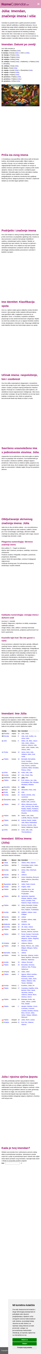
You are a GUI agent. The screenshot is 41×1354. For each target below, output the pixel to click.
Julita (31, 815)
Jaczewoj (24, 992)
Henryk (27, 1013)
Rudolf (23, 811)
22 (18, 775)
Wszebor (24, 813)
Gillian (23, 741)
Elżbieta (23, 976)
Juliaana (24, 754)
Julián (23, 884)
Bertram (23, 990)
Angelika (24, 889)
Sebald (27, 1003)
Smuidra (24, 922)
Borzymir (36, 877)
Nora (22, 909)
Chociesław (25, 865)
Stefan (23, 827)
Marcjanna (24, 881)
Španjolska (7, 799)
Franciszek (34, 934)
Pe (33, 985)
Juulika (31, 736)
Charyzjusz (24, 763)
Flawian (23, 898)
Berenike (24, 955)
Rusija (6, 789)
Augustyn (32, 896)
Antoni (23, 877)
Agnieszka (24, 896)
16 (18, 733)
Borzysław (24, 965)
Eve (26, 1022)
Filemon (28, 946)
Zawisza (24, 997)
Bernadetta (31, 759)
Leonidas (28, 900)
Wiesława (24, 784)
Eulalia (35, 905)
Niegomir (24, 938)
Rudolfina (35, 811)
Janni (28, 752)
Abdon (23, 815)
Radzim (27, 909)
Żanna (29, 997)
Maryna (29, 818)
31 (18, 789)
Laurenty (28, 806)
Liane (27, 738)
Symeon (35, 931)
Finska (6, 752)
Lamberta (24, 768)
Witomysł (24, 1017)
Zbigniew (36, 938)
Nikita (30, 768)
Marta (36, 806)
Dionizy (35, 1010)
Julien (23, 747)
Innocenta (30, 976)
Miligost (23, 948)
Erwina (36, 763)
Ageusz (23, 974)
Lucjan (23, 867)
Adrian (23, 870)
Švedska (6, 733)
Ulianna (30, 943)
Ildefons (29, 898)
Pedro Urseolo (30, 884)
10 (18, 820)
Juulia (23, 756)
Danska (6, 874)
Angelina (24, 799)
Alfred (29, 974)
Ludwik (33, 1001)
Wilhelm (34, 1015)
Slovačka (7, 787)
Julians (23, 862)
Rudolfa (28, 811)
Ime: (3, 1163)
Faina (30, 789)
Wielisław (30, 983)
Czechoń (31, 1008)
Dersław (30, 1010)
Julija (34, 919)
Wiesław (36, 782)
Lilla (32, 806)
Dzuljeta (24, 919)
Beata (23, 946)
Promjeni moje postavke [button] (24, 1347)
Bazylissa (29, 877)
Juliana (32, 743)
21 (18, 795)
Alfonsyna (29, 804)
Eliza (28, 990)
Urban (29, 770)
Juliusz (28, 1001)
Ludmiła (23, 818)
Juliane (23, 917)
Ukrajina (6, 943)
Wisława (31, 784)
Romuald (29, 962)
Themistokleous (26, 832)
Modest (34, 907)
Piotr (33, 900)
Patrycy (23, 770)
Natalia (23, 808)
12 (18, 752)
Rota (28, 862)
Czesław (24, 1010)
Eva (22, 1022)
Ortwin (27, 775)
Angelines (31, 799)
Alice (27, 870)
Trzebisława (35, 909)
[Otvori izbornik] (38, 4)
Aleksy (23, 905)
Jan (31, 780)
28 (18, 896)
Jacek (33, 990)
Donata (28, 934)
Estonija (6, 736)
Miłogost (29, 948)
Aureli (35, 804)
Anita (36, 988)
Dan (28, 929)
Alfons (23, 804)
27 (18, 804)
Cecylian (28, 761)
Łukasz (30, 940)
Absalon (24, 1006)
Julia (18, 50)
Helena (27, 780)
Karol (23, 900)
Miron (34, 994)
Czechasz (24, 1008)
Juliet (27, 747)
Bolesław (24, 999)
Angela (23, 886)
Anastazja (24, 988)
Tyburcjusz (35, 957)
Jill (27, 741)
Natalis (29, 808)
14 (18, 955)
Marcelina (35, 879)
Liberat (30, 994)
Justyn (36, 955)
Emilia (30, 999)
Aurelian (34, 974)
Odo (29, 967)
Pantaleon (35, 808)
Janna (23, 752)
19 (18, 962)
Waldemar (29, 827)
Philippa (23, 914)
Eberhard (33, 870)
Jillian (30, 741)
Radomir (24, 903)
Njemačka (7, 952)
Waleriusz (35, 903)
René (27, 1020)
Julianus (24, 874)
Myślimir (28, 957)
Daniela (28, 795)
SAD (5, 741)
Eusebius (24, 985)
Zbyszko (24, 940)
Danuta (23, 931)
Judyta (34, 820)
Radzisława (33, 822)
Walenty (29, 867)
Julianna (24, 745)
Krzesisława (25, 782)
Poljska (6, 759)
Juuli (26, 736)
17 (18, 934)
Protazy (33, 967)
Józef (34, 978)
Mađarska (7, 777)
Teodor (23, 983)
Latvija (6, 862)
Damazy (24, 825)
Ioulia (23, 772)
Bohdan (29, 1006)
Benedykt (24, 759)
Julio (36, 747)
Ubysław (35, 818)
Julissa (23, 749)
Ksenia (27, 765)
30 (18, 815)
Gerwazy (31, 965)
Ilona (29, 889)
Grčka (6, 772)
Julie (35, 745)
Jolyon (35, 741)
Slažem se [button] (24, 1340)
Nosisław (35, 768)
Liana (23, 738)
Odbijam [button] (24, 1343)
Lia (35, 736)
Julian (27, 743)
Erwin (31, 763)
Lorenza (32, 801)
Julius (27, 733)
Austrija (6, 775)
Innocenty (24, 978)
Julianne (30, 745)
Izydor (31, 865)
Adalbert (24, 912)
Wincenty (24, 950)
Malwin (23, 981)
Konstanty (34, 936)
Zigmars (33, 862)
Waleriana (31, 959)
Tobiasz (28, 1015)
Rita (31, 775)
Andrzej (23, 820)
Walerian (24, 959)
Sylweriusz (24, 969)
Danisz (33, 929)
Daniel (23, 795)
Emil (22, 780)
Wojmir (36, 827)
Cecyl (23, 761)
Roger (29, 903)
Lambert (33, 765)
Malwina (29, 981)
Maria (27, 822)
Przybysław (25, 893)
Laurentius (24, 797)
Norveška (7, 927)
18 (18, 772)
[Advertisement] (20, 129)
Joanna (30, 992)
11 (18, 825)
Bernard (23, 929)
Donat (23, 934)
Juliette (32, 747)
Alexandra (24, 789)
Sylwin (30, 938)
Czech (35, 1006)
